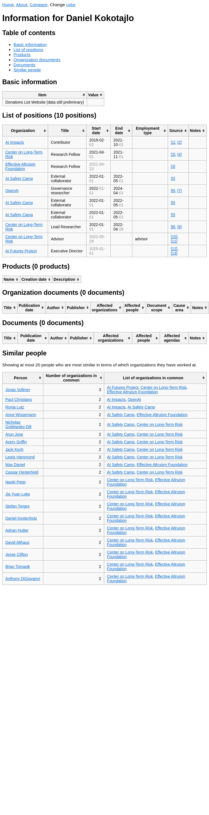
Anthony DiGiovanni (22, 578)
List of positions (28, 49)
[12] (174, 248)
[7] (179, 190)
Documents (24, 64)
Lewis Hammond (20, 457)
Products (22, 54)
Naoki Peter (15, 482)
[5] (173, 178)
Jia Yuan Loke (17, 494)
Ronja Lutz (14, 407)
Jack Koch (14, 449)
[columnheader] (45, 94)
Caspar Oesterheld (21, 472)
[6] (173, 190)
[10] (174, 236)
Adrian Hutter (16, 530)
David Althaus (17, 542)
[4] (179, 154)
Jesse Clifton (16, 554)
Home (8, 4)
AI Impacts (14, 142)
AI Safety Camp (19, 178)
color (71, 4)
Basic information (30, 44)
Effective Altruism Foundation (20, 166)
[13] (174, 253)
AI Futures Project (21, 251)
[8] (173, 227)
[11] (174, 241)
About (21, 4)
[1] (173, 142)
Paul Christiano (18, 399)
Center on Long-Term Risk (164, 387)
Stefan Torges (17, 506)
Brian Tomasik (17, 566)
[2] (179, 142)
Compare (38, 4)
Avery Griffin (16, 442)
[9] (179, 227)
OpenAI (12, 190)
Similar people (27, 69)
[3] (173, 154)
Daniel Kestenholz (21, 518)
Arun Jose (14, 434)
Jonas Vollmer (17, 389)
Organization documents (36, 59)
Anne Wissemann (20, 414)
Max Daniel (15, 464)
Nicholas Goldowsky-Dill (18, 424)
